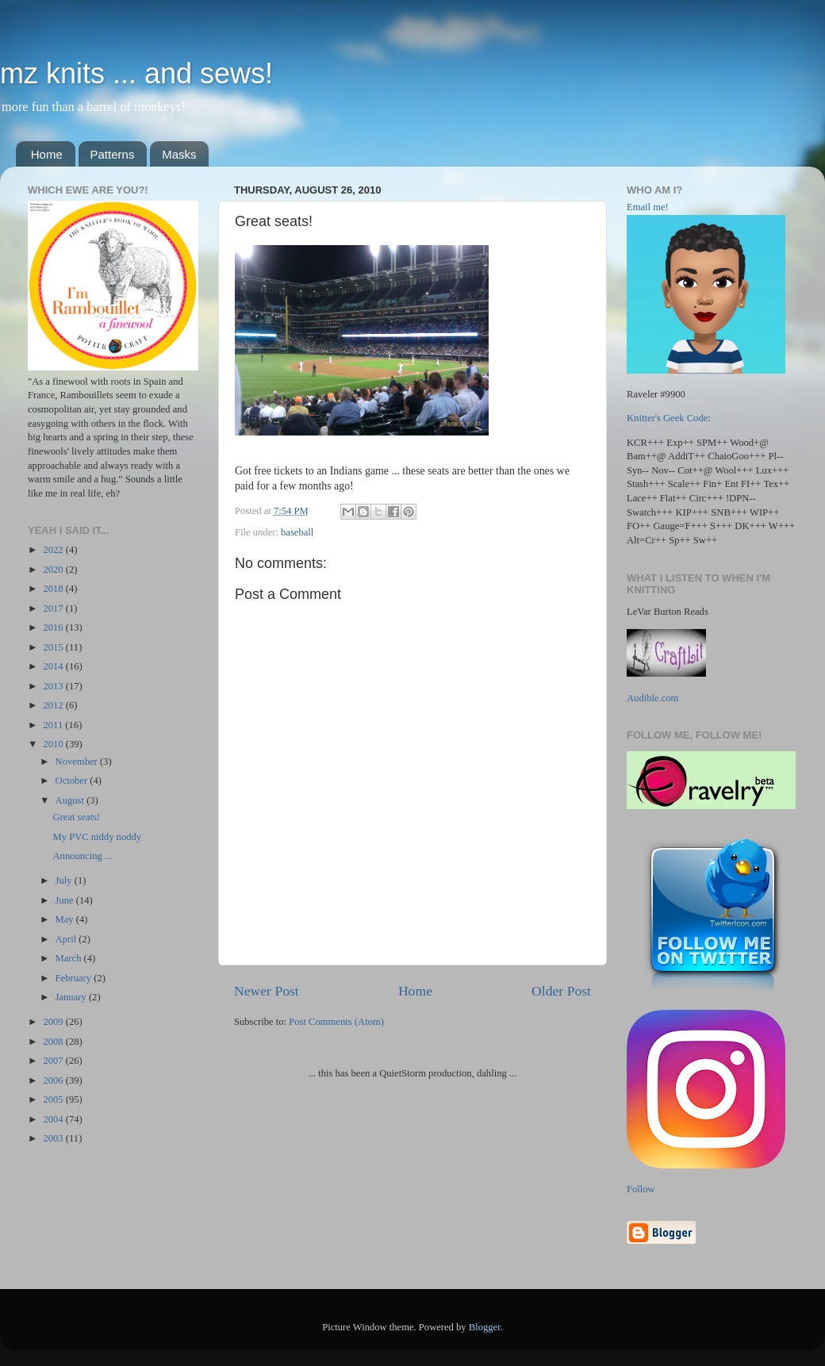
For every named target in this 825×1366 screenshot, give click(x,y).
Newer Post (266, 991)
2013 (54, 686)
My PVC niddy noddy (96, 836)
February (75, 978)
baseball (297, 532)
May (66, 919)
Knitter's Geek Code (667, 418)
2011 (54, 725)
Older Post (561, 991)
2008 (54, 1041)
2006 (54, 1080)
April (67, 939)
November (78, 761)
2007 (54, 1060)
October (73, 780)
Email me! (648, 207)
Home (47, 154)
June (66, 900)
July (65, 880)
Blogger (485, 1327)
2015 (54, 647)
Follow (641, 1189)
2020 (54, 569)
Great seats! (76, 817)
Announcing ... (82, 855)
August (71, 800)
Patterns (112, 154)
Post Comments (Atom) (336, 1021)
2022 (54, 549)
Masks (179, 154)
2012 (54, 705)
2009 (54, 1021)
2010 (54, 744)
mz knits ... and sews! (136, 73)
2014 (54, 666)
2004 (54, 1119)
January (72, 997)
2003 (54, 1138)
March (70, 958)
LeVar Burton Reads (667, 611)
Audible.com (652, 698)
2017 (54, 608)
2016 (54, 627)
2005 (54, 1099)
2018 (54, 588)
